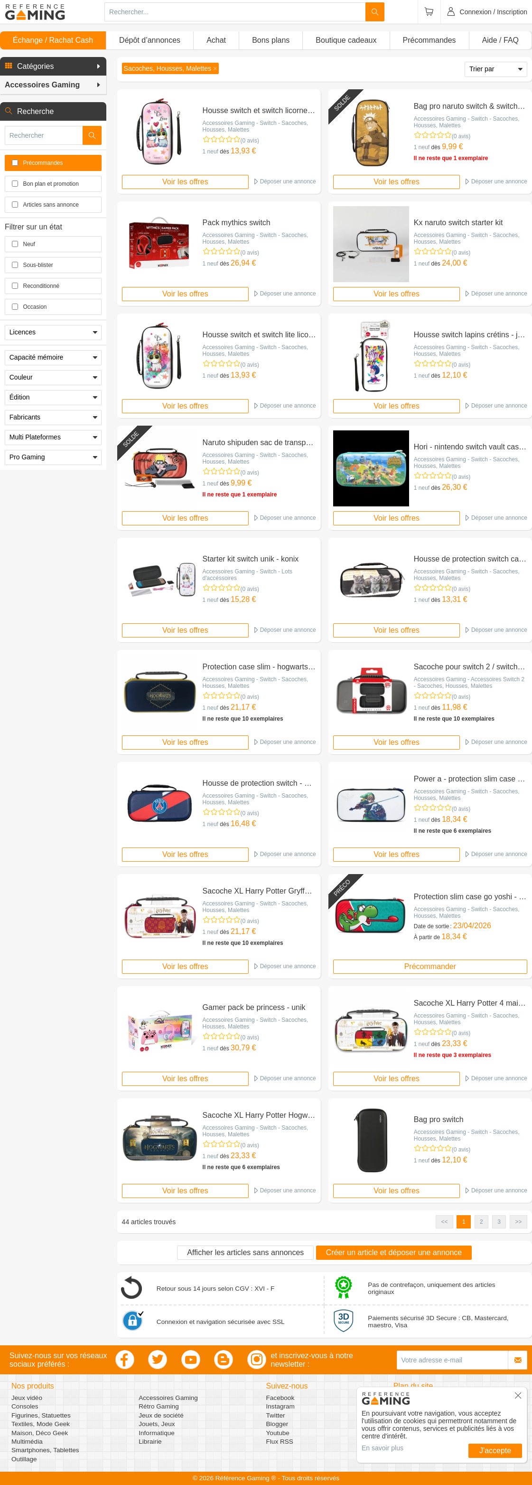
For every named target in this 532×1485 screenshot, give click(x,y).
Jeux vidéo (26, 1397)
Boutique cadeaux (346, 40)
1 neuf (210, 151)
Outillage (24, 1459)
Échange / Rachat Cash (53, 40)
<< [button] (444, 1221)
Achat (216, 40)
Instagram (280, 1406)
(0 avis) (250, 140)
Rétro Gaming (159, 1406)
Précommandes (429, 40)
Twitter (275, 1415)
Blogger (277, 1424)
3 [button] (499, 1221)
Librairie (150, 1441)
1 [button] (464, 1221)
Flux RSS (279, 1441)
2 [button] (481, 1221)
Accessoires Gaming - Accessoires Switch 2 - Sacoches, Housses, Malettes (469, 682)
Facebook (280, 1397)
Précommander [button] (430, 966)
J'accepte (495, 1451)
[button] (53, 66)
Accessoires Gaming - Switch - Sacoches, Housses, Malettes (255, 126)
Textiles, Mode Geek (40, 1424)
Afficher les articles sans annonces (245, 1252)
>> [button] (518, 1221)
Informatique (157, 1433)
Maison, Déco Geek (39, 1433)
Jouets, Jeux (157, 1424)
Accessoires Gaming (168, 1397)
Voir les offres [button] (185, 182)
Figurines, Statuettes (41, 1415)
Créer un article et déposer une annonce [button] (394, 1252)
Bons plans (270, 40)
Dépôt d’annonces (149, 40)
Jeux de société (161, 1415)
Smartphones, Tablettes (45, 1450)
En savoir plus (382, 1448)
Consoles (24, 1406)
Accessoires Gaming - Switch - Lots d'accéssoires (247, 574)
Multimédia (27, 1441)
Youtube (277, 1433)
